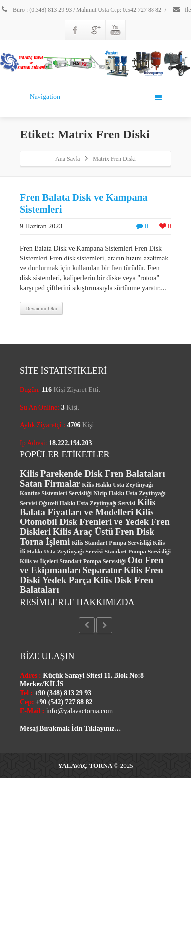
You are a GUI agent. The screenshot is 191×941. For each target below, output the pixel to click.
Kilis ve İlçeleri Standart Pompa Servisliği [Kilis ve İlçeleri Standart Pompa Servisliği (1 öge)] (73, 561)
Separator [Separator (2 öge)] (102, 570)
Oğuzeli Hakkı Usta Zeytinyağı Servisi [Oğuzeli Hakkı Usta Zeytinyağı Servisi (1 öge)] (86, 503)
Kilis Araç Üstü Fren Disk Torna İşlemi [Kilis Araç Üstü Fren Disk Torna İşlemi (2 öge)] (87, 536)
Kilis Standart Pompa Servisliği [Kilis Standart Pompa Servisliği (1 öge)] (112, 542)
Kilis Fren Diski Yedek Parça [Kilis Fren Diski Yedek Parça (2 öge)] (91, 575)
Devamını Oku (41, 308)
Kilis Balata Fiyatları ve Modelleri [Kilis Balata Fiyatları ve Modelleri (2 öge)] (87, 507)
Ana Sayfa (67, 158)
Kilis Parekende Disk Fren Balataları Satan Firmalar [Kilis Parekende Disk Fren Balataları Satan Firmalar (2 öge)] (92, 478)
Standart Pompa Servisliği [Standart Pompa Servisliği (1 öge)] (138, 551)
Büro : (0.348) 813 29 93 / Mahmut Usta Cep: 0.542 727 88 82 (80, 9)
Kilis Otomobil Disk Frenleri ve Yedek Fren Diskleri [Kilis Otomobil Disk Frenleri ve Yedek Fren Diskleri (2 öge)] (95, 522)
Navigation (96, 97)
